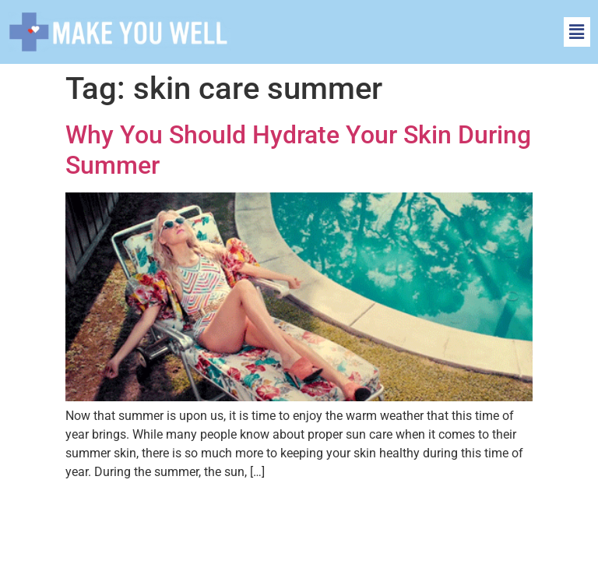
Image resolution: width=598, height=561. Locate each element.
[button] (577, 32)
